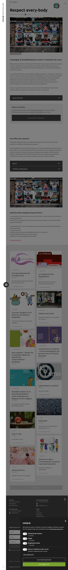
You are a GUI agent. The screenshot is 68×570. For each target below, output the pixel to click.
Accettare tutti (44, 564)
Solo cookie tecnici (28, 554)
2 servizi (31, 535)
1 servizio (31, 540)
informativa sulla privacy (56, 529)
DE (3, 566)
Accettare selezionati (44, 560)
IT (3, 567)
